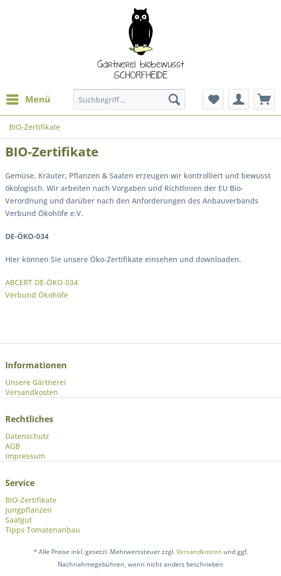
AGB (12, 446)
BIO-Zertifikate (31, 500)
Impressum (25, 456)
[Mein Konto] (238, 99)
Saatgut (18, 520)
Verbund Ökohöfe (36, 295)
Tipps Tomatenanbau (42, 530)
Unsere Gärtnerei (35, 382)
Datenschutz (27, 436)
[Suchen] (174, 99)
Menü (28, 98)
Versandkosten (31, 392)
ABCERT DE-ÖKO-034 (41, 282)
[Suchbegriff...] (129, 99)
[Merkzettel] (213, 99)
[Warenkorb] (264, 99)
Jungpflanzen (28, 510)
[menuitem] (27, 99)
